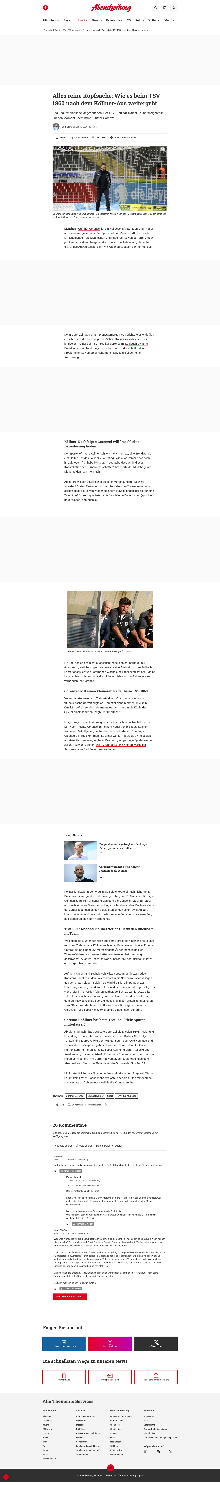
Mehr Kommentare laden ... (70, 1296)
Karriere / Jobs (116, 1420)
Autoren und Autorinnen (121, 1416)
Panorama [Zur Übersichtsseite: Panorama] (113, 20)
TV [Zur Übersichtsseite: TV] (129, 20)
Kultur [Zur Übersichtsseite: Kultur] (152, 20)
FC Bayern (47, 1429)
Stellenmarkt (82, 1454)
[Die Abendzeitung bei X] (156, 1344)
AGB (146, 1420)
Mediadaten (115, 1442)
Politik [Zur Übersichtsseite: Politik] (139, 20)
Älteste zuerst (84, 1145)
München (46, 1416)
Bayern (45, 1425)
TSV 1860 (46, 1433)
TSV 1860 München (71, 30)
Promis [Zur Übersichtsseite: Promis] (97, 20)
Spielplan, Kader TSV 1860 (88, 1450)
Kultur (45, 1450)
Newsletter (81, 1420)
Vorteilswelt (81, 1442)
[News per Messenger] (64, 1377)
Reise (45, 1454)
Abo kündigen (150, 1433)
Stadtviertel (47, 1420)
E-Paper (113, 1433)
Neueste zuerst (63, 1145)
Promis (45, 1437)
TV (43, 1446)
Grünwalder (123, 1063)
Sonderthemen (116, 1454)
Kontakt (113, 1437)
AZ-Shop (114, 1446)
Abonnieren (115, 1425)
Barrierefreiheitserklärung (155, 1429)
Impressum (149, 1416)
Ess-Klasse (81, 1437)
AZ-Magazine (116, 1450)
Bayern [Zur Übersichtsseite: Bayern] (69, 20)
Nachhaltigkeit (49, 1459)
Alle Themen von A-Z (85, 1416)
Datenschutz (149, 1425)
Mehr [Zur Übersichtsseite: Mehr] (168, 20)
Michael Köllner (114, 339)
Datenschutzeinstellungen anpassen (160, 1437)
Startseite (48, 30)
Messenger (81, 1425)
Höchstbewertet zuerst (109, 1145)
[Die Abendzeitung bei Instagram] (110, 1344)
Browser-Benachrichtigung (88, 1433)
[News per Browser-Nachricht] (156, 1377)
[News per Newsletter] (110, 1377)
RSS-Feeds (81, 1429)
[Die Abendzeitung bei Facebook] (64, 1344)
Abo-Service (115, 1429)
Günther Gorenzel (89, 228)
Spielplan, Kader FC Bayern (88, 1446)
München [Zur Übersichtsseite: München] (49, 20)
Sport (57, 30)
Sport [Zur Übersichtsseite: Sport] (81, 20)
